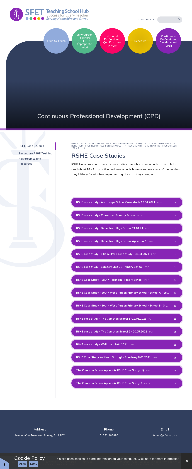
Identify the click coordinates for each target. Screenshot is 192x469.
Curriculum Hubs (160, 143)
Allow (22, 464)
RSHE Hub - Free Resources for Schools (96, 146)
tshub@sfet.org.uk (165, 435)
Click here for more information (158, 459)
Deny (33, 464)
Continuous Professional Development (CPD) (113, 143)
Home (74, 143)
